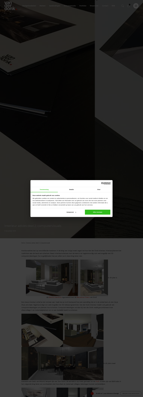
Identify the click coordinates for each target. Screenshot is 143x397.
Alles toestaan (97, 212)
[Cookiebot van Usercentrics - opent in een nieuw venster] (103, 183)
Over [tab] (99, 189)
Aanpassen (71, 212)
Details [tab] (71, 189)
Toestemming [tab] (44, 189)
